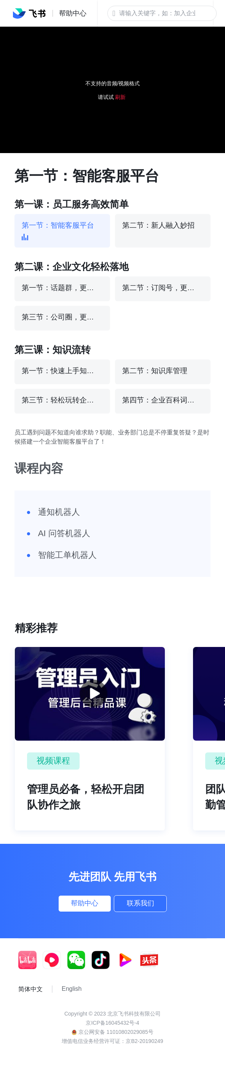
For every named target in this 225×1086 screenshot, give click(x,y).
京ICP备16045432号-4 (112, 1030)
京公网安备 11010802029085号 (112, 1039)
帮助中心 (73, 907)
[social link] (30, 967)
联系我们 (152, 907)
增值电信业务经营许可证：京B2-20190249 (112, 1048)
